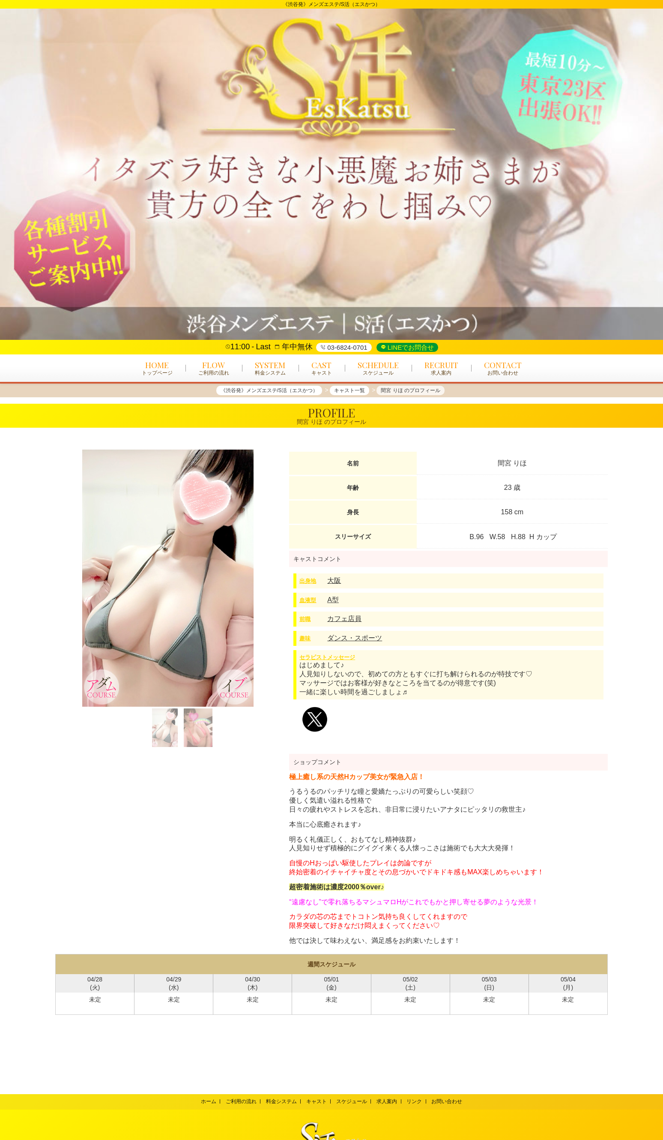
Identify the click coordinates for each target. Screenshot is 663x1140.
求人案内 (390, 1101)
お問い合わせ (454, 1101)
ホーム (200, 1101)
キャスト (315, 1101)
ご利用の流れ (235, 1101)
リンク (419, 1101)
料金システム (278, 1101)
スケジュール (352, 1101)
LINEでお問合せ (410, 347)
